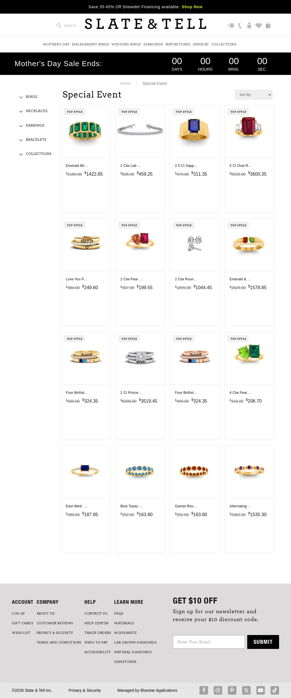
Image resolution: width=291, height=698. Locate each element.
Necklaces (36, 111)
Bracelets (36, 140)
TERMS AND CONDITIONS (59, 642)
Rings (31, 97)
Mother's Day (56, 44)
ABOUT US (46, 613)
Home (125, 83)
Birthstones (178, 44)
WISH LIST (21, 632)
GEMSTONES (125, 661)
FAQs (118, 613)
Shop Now (192, 7)
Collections (224, 44)
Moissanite (125, 632)
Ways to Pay (96, 642)
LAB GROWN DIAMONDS (135, 642)
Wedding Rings (126, 44)
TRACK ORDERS (97, 632)
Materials (124, 623)
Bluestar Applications (158, 690)
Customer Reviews (55, 623)
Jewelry (201, 44)
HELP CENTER (96, 623)
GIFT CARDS (22, 623)
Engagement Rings (90, 44)
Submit (263, 641)
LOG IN (18, 613)
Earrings (35, 125)
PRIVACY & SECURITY (55, 632)
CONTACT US (95, 613)
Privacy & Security (85, 690)
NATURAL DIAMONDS (133, 652)
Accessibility (97, 652)
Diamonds (153, 44)
